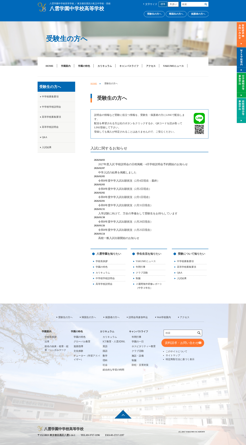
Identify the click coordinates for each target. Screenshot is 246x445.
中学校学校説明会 (105, 278)
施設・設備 (138, 355)
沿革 (47, 341)
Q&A (179, 272)
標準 (163, 4)
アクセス (151, 66)
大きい (173, 4)
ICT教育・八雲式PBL (114, 341)
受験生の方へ (154, 14)
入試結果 (182, 278)
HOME (49, 66)
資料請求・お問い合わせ (182, 343)
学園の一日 (138, 341)
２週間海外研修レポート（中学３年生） (149, 286)
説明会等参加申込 (138, 317)
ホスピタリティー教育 (144, 346)
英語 (105, 346)
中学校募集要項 (185, 261)
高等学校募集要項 (186, 267)
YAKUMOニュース (173, 66)
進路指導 (78, 346)
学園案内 (66, 66)
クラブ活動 (142, 272)
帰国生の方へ (176, 14)
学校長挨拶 (102, 261)
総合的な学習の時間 (113, 369)
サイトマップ (173, 355)
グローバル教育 (82, 341)
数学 (105, 355)
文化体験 (78, 351)
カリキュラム (105, 66)
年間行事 (140, 267)
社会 (105, 365)
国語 (105, 351)
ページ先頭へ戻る (123, 417)
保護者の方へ (198, 14)
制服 (138, 278)
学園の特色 (84, 66)
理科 (105, 360)
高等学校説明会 (104, 284)
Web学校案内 (164, 317)
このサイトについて (176, 351)
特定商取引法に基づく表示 (180, 359)
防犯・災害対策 (140, 365)
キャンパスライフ (129, 66)
